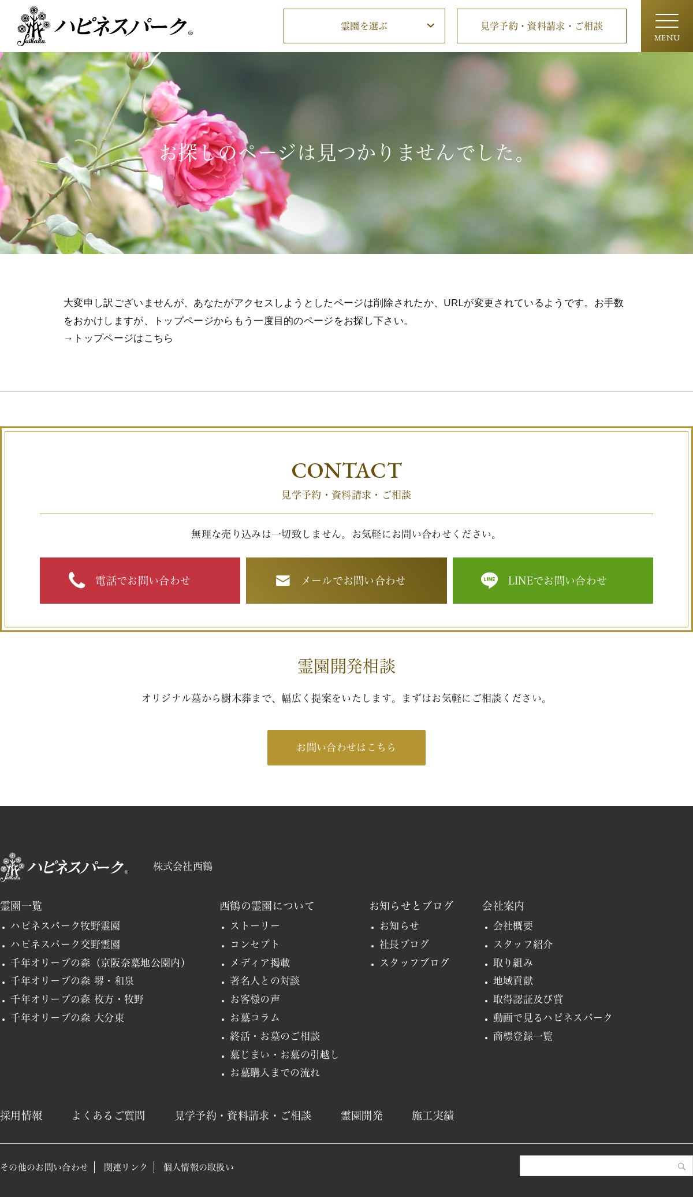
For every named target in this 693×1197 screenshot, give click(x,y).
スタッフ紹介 (523, 944)
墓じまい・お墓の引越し (285, 1055)
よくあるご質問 (108, 1115)
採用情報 (21, 1115)
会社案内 (503, 906)
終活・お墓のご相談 (275, 1036)
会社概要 (513, 926)
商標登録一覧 (523, 1036)
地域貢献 (513, 981)
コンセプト (255, 944)
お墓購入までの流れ (275, 1072)
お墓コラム (255, 1018)
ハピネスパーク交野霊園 (65, 944)
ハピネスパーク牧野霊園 (65, 926)
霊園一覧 (21, 906)
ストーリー (255, 926)
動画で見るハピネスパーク (553, 1018)
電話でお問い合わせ (143, 580)
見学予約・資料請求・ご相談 (541, 26)
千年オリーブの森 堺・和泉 (72, 981)
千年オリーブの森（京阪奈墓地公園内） (100, 963)
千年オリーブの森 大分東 (67, 1018)
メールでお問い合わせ (354, 580)
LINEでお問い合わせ (558, 580)
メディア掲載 (260, 963)
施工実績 (433, 1115)
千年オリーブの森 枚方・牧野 (77, 999)
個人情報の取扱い (198, 1167)
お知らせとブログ (411, 906)
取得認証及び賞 (528, 999)
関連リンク (126, 1167)
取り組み (513, 963)
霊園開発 (362, 1115)
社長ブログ (404, 944)
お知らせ (399, 926)
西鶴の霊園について (267, 906)
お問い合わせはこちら (346, 747)
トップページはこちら (123, 338)
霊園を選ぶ (364, 26)
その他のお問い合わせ (44, 1167)
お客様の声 (255, 999)
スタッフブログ (414, 963)
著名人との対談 (265, 981)
